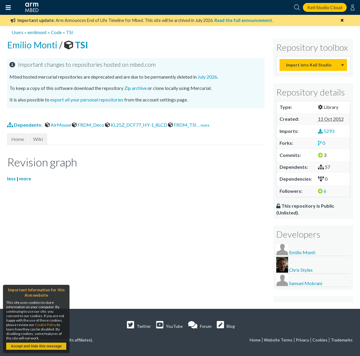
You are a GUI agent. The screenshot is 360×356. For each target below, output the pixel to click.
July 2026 (207, 77)
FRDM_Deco (88, 125)
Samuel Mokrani (305, 283)
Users (17, 32)
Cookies (319, 339)
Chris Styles (301, 270)
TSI (69, 32)
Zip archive (135, 88)
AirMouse (58, 125)
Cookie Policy (45, 324)
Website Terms (278, 339)
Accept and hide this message (36, 346)
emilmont (37, 32)
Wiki (38, 139)
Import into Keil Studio (309, 64)
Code (56, 32)
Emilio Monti (33, 44)
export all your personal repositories (86, 99)
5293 (326, 131)
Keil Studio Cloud (324, 7)
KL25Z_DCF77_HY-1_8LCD (136, 125)
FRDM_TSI (182, 125)
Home (17, 139)
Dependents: (25, 125)
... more (203, 125)
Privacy (302, 339)
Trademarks (342, 339)
